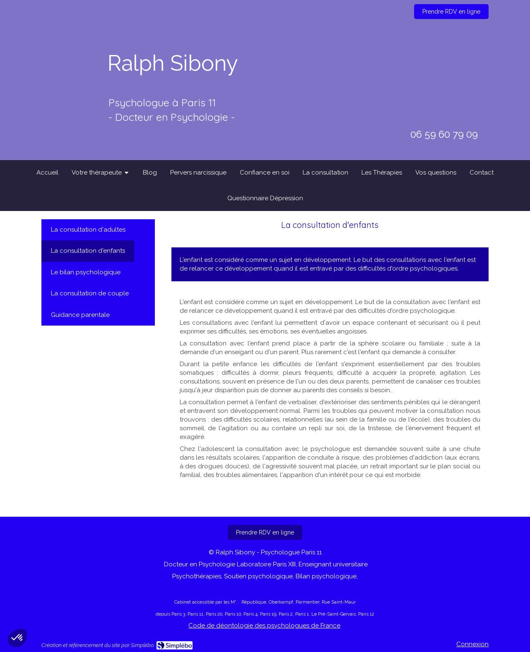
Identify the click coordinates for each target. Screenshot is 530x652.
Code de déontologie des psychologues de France (264, 625)
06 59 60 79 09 (444, 134)
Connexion (472, 644)
